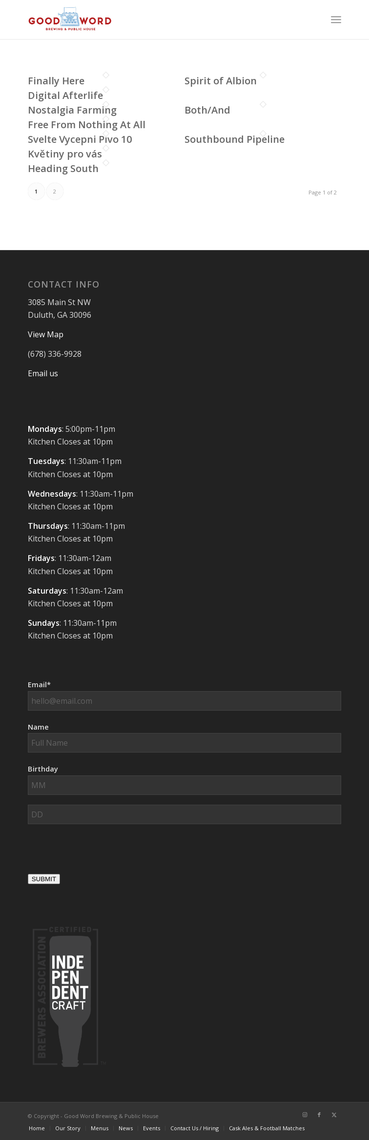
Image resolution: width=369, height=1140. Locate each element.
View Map (45, 334)
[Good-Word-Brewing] (153, 19)
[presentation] (102, 853)
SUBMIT (44, 879)
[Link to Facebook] (319, 1114)
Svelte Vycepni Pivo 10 (80, 139)
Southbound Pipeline (234, 139)
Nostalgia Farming (72, 109)
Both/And (207, 109)
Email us (43, 373)
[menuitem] (336, 19)
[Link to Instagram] (304, 1114)
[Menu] (336, 19)
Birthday (43, 768)
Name (38, 727)
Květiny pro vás (65, 153)
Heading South (63, 168)
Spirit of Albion (220, 80)
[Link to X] (334, 1114)
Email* (39, 684)
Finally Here (56, 80)
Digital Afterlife (65, 95)
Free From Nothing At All (86, 124)
